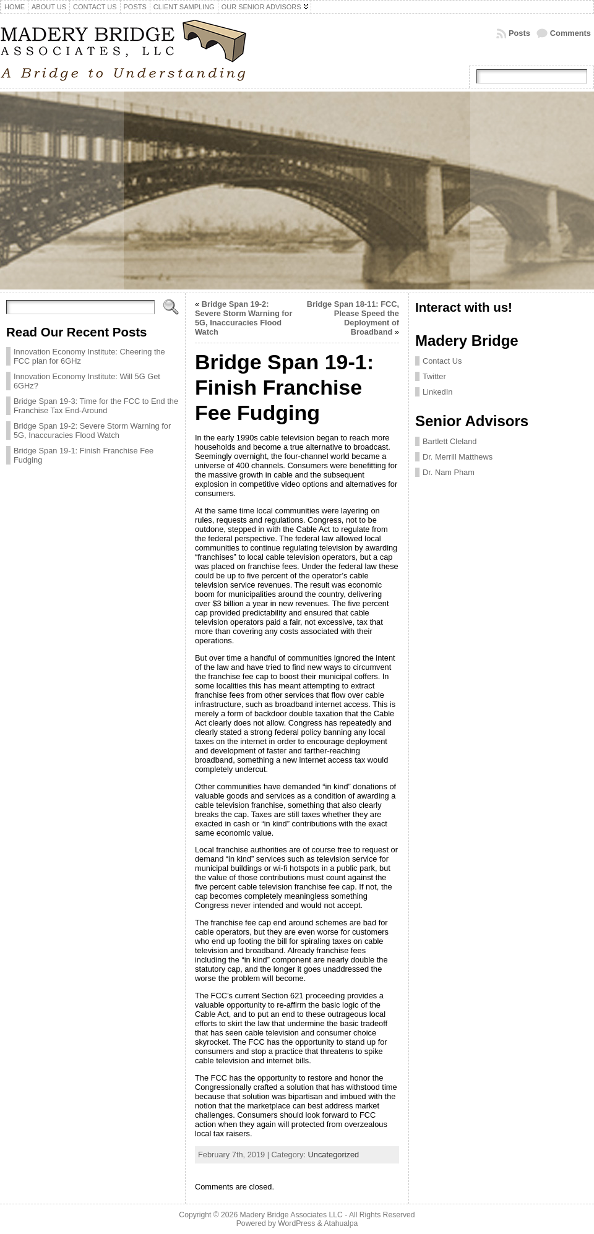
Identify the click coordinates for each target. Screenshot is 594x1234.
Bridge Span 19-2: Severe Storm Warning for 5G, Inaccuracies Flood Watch (92, 430)
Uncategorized (333, 1154)
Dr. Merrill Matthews (458, 456)
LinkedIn (437, 391)
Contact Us (442, 361)
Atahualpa (341, 1223)
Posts (519, 33)
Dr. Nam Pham (449, 472)
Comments (570, 33)
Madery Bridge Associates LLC (291, 1214)
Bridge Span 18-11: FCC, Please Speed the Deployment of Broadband (353, 317)
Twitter (434, 376)
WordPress (296, 1223)
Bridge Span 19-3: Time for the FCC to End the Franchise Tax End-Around (96, 405)
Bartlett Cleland (450, 441)
